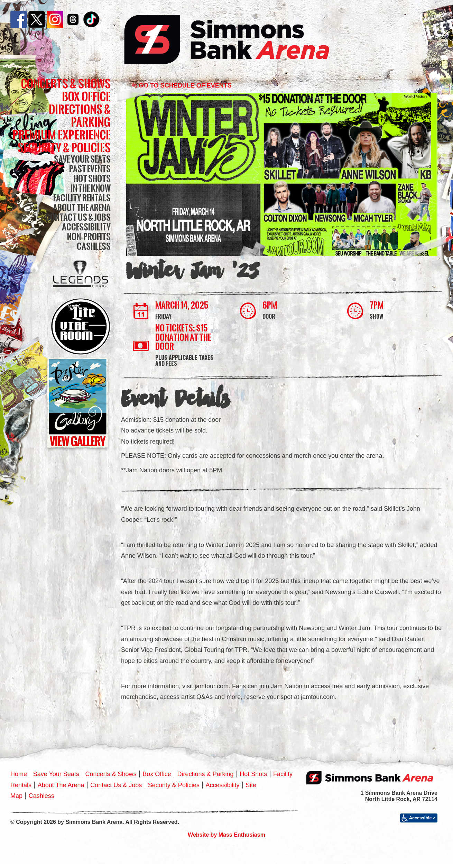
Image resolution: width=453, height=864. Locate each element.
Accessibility (86, 227)
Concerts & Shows (66, 83)
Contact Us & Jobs (78, 217)
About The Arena (82, 207)
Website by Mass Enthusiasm (226, 835)
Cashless (94, 246)
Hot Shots (92, 178)
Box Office (86, 96)
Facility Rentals (82, 198)
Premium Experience (61, 135)
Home (18, 774)
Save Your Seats (82, 159)
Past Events (90, 169)
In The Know (91, 188)
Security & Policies (64, 147)
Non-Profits (89, 236)
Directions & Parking (80, 115)
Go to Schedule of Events (181, 85)
